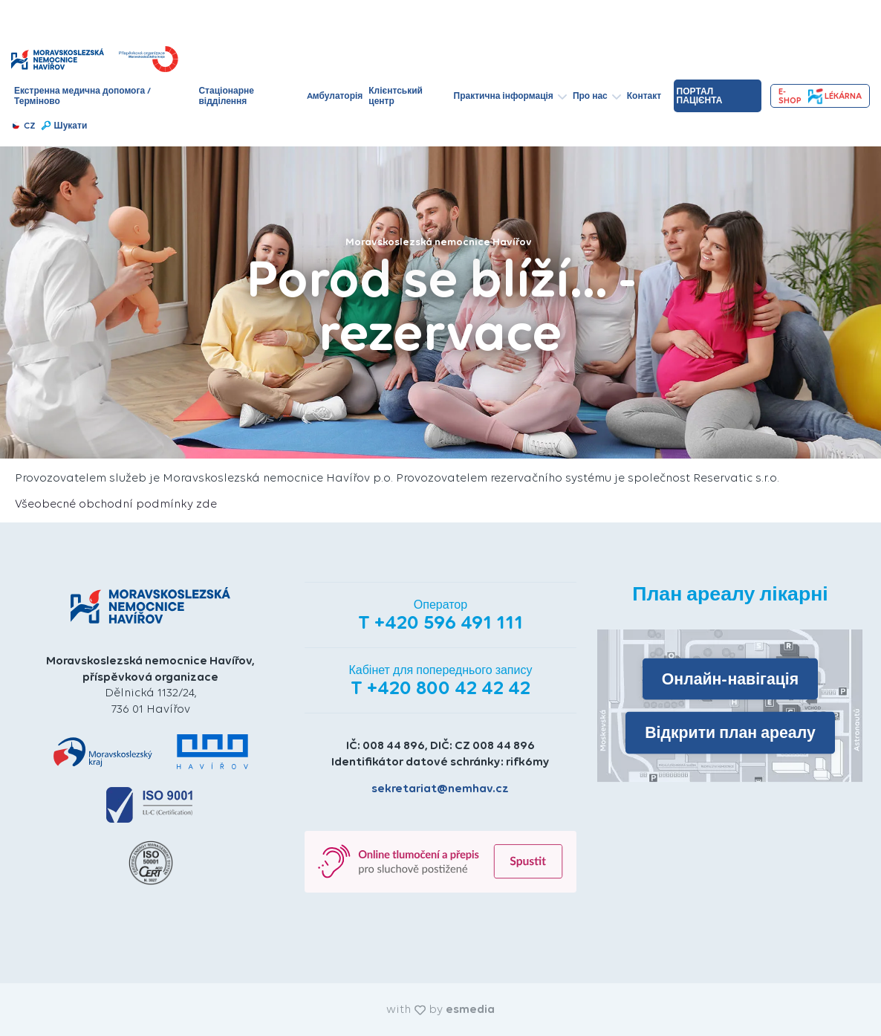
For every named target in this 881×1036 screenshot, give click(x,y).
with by (440, 1009)
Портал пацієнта (700, 96)
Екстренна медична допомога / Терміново (82, 95)
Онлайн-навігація (730, 679)
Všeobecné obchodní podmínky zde (116, 503)
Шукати (64, 126)
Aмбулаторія (335, 96)
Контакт (644, 96)
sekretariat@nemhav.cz (440, 788)
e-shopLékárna (820, 96)
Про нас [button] (597, 96)
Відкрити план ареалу (730, 732)
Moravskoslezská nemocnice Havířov (438, 242)
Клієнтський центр (395, 95)
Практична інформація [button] (510, 96)
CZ (23, 125)
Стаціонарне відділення (225, 95)
